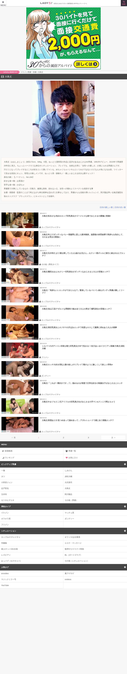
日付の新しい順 (106, 207)
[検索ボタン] (124, 3)
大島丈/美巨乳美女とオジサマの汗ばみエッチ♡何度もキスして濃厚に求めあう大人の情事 (79, 327)
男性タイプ (6, 506)
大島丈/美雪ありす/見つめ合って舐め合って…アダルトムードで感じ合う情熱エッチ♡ (78, 420)
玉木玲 (4, 494)
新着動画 (8, 451)
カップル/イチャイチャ (10, 537)
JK (33, 633)
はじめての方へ (71, 658)
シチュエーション (8, 531)
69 (114, 633)
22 (55, 633)
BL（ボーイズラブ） (73, 555)
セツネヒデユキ (7, 500)
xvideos (68, 579)
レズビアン (6, 555)
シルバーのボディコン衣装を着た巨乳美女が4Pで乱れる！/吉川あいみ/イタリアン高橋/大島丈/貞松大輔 (83, 347)
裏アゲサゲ (69, 573)
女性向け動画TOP (8, 658)
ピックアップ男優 (8, 464)
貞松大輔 (68, 476)
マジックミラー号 (8, 579)
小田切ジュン (6, 482)
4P (103, 633)
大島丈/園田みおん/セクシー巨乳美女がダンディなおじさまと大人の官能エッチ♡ (76, 272)
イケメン (5, 513)
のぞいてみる (91, 617)
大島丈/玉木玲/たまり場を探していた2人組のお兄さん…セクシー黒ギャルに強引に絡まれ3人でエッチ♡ (83, 254)
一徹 (3, 470)
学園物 (4, 543)
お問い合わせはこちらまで (76, 663)
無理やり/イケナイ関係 (74, 549)
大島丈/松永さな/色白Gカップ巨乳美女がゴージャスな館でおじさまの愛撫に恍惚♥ (76, 216)
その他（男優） (71, 500)
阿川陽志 (68, 494)
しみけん (68, 470)
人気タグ (5, 567)
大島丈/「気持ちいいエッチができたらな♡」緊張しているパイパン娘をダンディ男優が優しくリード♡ (83, 291)
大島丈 (67, 488)
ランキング (9, 458)
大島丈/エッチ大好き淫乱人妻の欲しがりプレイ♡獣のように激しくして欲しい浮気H (77, 365)
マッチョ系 (69, 513)
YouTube (5, 585)
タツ (3, 476)
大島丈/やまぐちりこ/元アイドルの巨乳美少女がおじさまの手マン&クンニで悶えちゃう (78, 402)
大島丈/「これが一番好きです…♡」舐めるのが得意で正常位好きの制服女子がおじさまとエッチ (82, 383)
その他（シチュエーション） (77, 561)
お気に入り (73, 458)
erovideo (5, 573)
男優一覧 (72, 451)
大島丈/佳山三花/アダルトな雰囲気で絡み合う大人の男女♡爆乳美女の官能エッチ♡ (77, 309)
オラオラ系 (6, 519)
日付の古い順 (120, 207)
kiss (44, 633)
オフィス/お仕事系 (72, 537)
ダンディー (69, 519)
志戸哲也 (5, 488)
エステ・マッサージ (73, 543)
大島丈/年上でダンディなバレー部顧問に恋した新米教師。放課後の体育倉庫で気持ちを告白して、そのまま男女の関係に (83, 235)
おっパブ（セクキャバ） (11, 561)
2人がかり (79, 633)
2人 (65, 633)
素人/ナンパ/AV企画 (9, 549)
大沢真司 (68, 482)
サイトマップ (6, 663)
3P (93, 633)
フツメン (5, 525)
